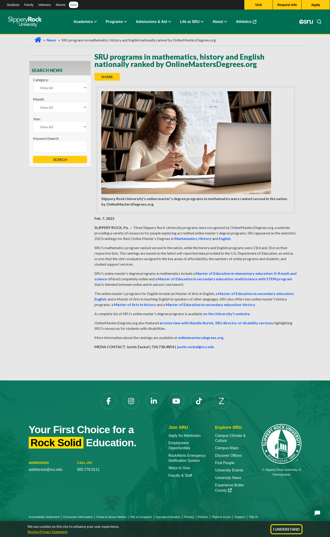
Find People (224, 463)
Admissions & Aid (151, 22)
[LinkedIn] (154, 401)
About (217, 22)
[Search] (317, 22)
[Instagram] (131, 401)
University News (228, 478)
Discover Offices (228, 455)
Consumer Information (78, 517)
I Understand (286, 529)
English (225, 238)
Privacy (189, 517)
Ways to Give (179, 468)
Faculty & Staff (180, 475)
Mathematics (185, 238)
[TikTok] (199, 401)
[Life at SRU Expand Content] (201, 21)
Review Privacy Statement (48, 532)
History (205, 238)
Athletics (246, 22)
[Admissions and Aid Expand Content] (169, 21)
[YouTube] (176, 401)
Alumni (60, 5)
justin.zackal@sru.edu (195, 346)
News (51, 40)
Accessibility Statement (44, 517)
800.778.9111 (88, 469)
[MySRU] (306, 22)
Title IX (253, 517)
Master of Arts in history (135, 304)
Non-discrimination (168, 517)
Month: (39, 99)
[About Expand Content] (125, 21)
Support (239, 517)
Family (28, 5)
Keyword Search (46, 138)
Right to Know (221, 517)
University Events (229, 470)
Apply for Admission (184, 436)
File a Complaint (141, 517)
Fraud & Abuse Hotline (111, 517)
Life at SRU (189, 22)
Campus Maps (227, 448)
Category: (41, 79)
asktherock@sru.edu (45, 469)
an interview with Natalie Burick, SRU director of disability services (216, 323)
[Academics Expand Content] (95, 21)
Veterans (44, 5)
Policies (203, 517)
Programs (114, 22)
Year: (37, 119)
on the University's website (226, 313)
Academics (83, 22)
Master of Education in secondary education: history (210, 304)
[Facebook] (109, 401)
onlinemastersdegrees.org (200, 337)
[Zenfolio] (221, 401)
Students (13, 5)
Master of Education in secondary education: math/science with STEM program (225, 279)
